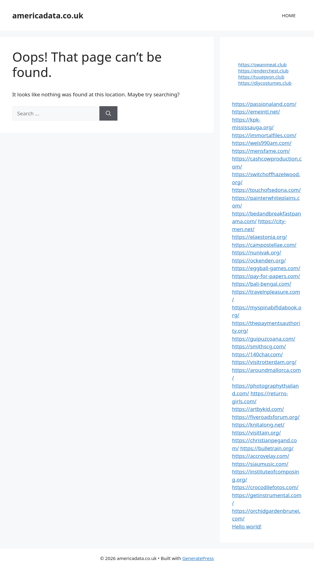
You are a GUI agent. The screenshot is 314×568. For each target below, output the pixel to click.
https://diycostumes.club (265, 83)
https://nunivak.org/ (256, 252)
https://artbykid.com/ (258, 408)
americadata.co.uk (47, 15)
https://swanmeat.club (262, 64)
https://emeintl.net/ (256, 111)
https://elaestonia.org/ (259, 236)
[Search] (108, 113)
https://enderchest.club (263, 71)
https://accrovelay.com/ (260, 455)
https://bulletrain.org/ (266, 448)
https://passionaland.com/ (264, 103)
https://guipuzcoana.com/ (263, 338)
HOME (289, 15)
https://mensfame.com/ (261, 150)
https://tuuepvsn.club (261, 77)
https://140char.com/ (257, 354)
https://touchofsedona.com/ (266, 189)
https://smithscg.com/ (259, 346)
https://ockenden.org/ (259, 260)
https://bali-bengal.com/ (261, 283)
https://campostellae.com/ (264, 244)
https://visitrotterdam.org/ (264, 361)
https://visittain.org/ (256, 432)
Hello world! (247, 526)
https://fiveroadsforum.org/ (266, 416)
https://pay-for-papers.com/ (266, 276)
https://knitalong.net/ (258, 424)
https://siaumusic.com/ (260, 463)
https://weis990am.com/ (262, 142)
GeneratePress (198, 558)
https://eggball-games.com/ (266, 268)
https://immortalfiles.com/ (264, 135)
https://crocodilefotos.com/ (265, 487)
